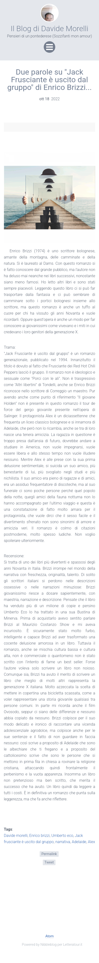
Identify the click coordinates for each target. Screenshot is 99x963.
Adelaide (79, 842)
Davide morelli (16, 835)
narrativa (63, 842)
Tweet (49, 862)
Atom (49, 936)
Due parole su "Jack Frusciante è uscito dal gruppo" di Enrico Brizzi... (49, 79)
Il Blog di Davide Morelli (49, 28)
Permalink (49, 854)
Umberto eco (62, 835)
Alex (91, 842)
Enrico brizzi (39, 835)
